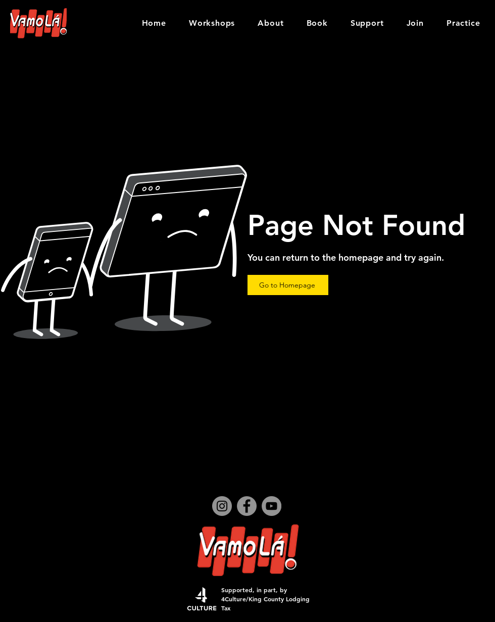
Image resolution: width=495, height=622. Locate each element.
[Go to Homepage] (287, 285)
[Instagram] (222, 506)
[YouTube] (271, 506)
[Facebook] (247, 506)
